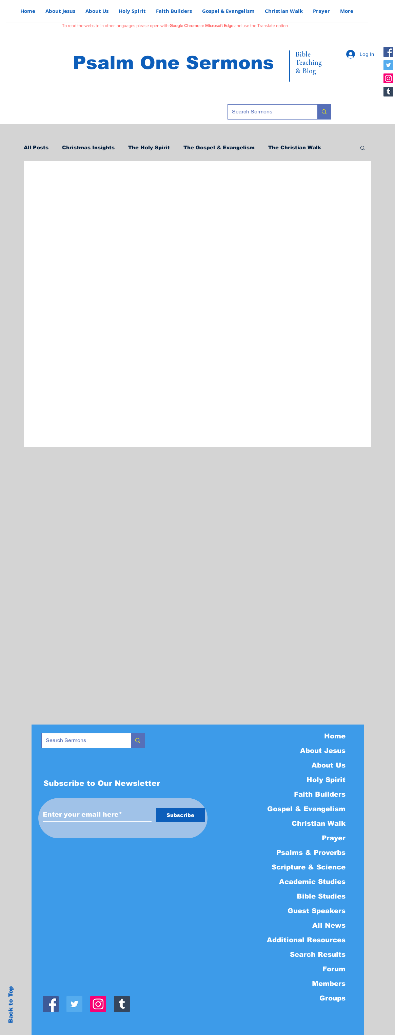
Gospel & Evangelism (306, 809)
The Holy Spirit (149, 147)
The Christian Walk (294, 147)
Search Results (317, 954)
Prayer (333, 838)
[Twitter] (388, 65)
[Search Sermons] (267, 112)
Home (334, 736)
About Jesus (322, 750)
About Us (328, 765)
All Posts (36, 147)
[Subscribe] (180, 815)
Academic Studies (312, 881)
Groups (332, 998)
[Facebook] (388, 52)
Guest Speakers (316, 910)
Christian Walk (318, 823)
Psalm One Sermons (173, 62)
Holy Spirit (326, 779)
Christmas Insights (88, 147)
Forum (333, 969)
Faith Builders (319, 794)
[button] (362, 148)
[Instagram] (388, 78)
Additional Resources (306, 940)
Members (328, 983)
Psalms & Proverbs (310, 852)
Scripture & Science (308, 867)
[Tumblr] (388, 91)
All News (328, 925)
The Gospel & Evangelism (219, 147)
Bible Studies (321, 896)
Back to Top (10, 1004)
